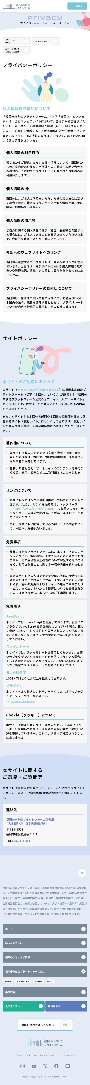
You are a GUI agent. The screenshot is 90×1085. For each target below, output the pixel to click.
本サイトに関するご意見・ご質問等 (17, 52)
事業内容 (45, 991)
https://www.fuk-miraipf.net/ (38, 392)
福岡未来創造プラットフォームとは (45, 970)
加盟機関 (44, 980)
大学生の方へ (24, 1005)
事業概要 (9, 980)
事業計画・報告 (27, 980)
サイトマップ (68, 1055)
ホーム (45, 927)
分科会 (58, 980)
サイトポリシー (46, 42)
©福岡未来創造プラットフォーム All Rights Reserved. (45, 1076)
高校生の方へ (67, 1005)
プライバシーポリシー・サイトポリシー (35, 1055)
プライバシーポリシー (17, 42)
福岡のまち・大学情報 (45, 956)
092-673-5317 (23, 843)
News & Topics (45, 942)
